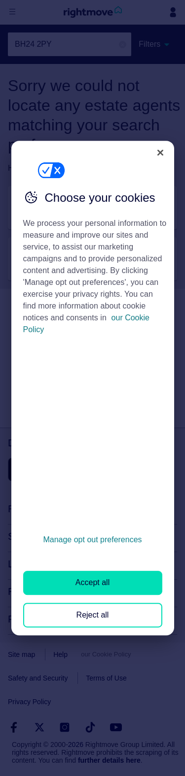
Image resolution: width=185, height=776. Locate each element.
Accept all (92, 583)
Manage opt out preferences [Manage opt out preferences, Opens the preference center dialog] (92, 539)
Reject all (92, 615)
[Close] (160, 152)
